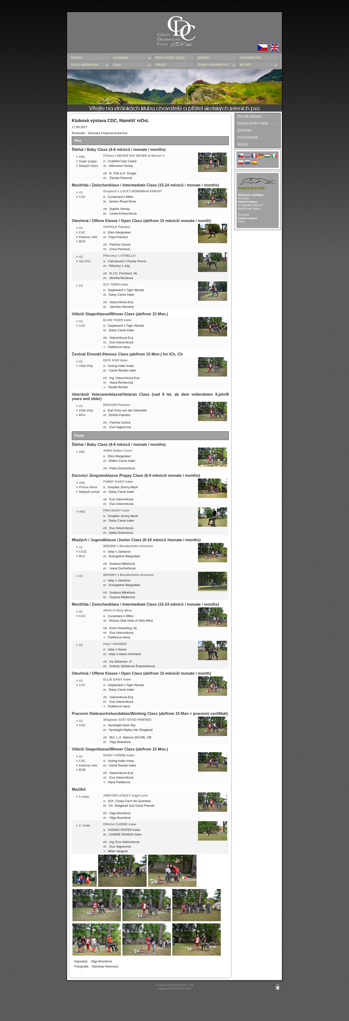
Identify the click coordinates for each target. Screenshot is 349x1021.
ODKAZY (160, 64)
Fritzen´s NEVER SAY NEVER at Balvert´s (134, 155)
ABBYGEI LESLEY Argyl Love (125, 795)
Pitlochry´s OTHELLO (119, 255)
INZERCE (203, 57)
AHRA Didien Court (117, 450)
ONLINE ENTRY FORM (252, 123)
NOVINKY (77, 57)
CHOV (131, 65)
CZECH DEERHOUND (88, 65)
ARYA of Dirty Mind (117, 610)
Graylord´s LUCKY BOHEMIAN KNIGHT (132, 191)
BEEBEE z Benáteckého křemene (128, 546)
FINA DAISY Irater (116, 510)
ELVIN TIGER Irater (117, 320)
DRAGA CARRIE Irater (119, 824)
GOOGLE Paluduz (116, 227)
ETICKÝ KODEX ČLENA (170, 57)
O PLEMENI (131, 58)
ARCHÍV (242, 144)
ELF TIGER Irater (115, 284)
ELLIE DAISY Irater (117, 679)
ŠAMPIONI (244, 130)
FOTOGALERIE (247, 137)
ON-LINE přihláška (249, 116)
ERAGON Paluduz (116, 405)
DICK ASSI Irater (115, 360)
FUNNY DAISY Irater (118, 481)
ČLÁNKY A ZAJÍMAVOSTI (215, 65)
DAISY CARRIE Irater (119, 755)
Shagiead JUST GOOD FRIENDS (127, 719)
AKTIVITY (257, 65)
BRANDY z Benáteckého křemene (128, 575)
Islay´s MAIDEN (114, 644)
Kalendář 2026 (250, 57)
